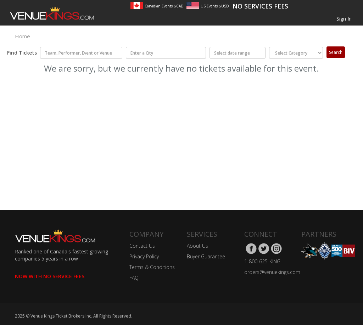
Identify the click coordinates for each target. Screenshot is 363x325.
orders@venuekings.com (272, 272)
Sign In (344, 18)
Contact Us (142, 245)
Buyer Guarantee (206, 256)
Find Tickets (19, 52)
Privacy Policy (144, 256)
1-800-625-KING (262, 261)
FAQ (134, 277)
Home (22, 36)
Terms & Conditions (152, 267)
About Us (197, 245)
